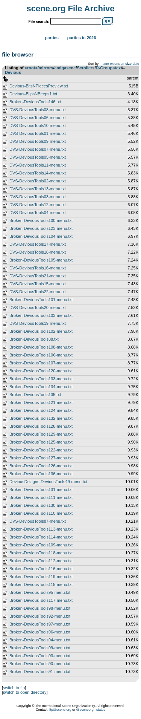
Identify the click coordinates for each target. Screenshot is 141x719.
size (128, 64)
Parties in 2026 (81, 37)
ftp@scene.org (60, 709)
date (136, 64)
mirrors (46, 68)
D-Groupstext (109, 68)
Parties (52, 37)
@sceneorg (85, 709)
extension (117, 64)
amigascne (65, 68)
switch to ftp (14, 687)
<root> (31, 68)
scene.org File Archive (71, 8)
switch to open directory (25, 692)
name (105, 64)
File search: (38, 22)
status (100, 709)
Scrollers (85, 68)
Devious (13, 72)
